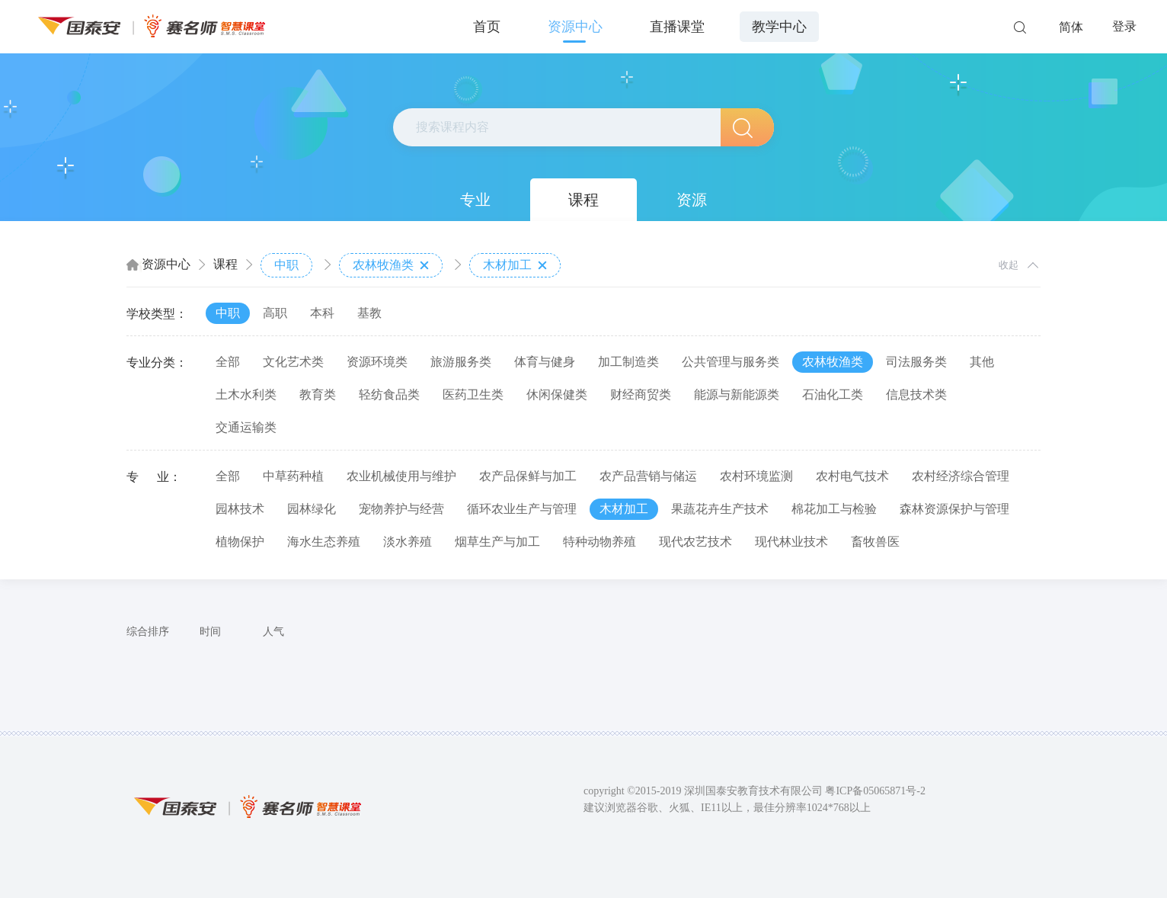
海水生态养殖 (323, 541)
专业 (475, 199)
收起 (1008, 265)
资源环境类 (377, 361)
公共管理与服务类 (730, 361)
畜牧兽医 (875, 541)
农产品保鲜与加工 (528, 476)
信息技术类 (916, 394)
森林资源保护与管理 (954, 508)
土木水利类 (246, 394)
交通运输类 (246, 427)
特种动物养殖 (599, 541)
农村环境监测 (756, 476)
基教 (369, 312)
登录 (1124, 26)
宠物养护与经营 (401, 508)
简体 (1071, 27)
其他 (982, 361)
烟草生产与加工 (497, 541)
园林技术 (240, 508)
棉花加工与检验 (834, 508)
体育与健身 (544, 361)
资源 (691, 199)
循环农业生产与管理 (522, 508)
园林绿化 (311, 508)
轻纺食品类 (389, 394)
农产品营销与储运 (648, 476)
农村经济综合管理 (960, 476)
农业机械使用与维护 (401, 476)
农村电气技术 (852, 476)
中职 (286, 264)
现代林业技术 (791, 541)
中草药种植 (293, 476)
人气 (273, 631)
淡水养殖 (407, 541)
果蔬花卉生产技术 (720, 508)
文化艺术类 (293, 361)
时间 (210, 631)
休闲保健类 (556, 394)
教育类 (317, 394)
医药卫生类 (473, 394)
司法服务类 (916, 361)
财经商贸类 (640, 394)
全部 (228, 361)
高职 (275, 312)
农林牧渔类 (391, 265)
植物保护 (240, 541)
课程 (583, 199)
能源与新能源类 (736, 394)
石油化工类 (832, 394)
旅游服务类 (460, 361)
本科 (322, 312)
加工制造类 (628, 361)
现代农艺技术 (695, 541)
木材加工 (515, 265)
